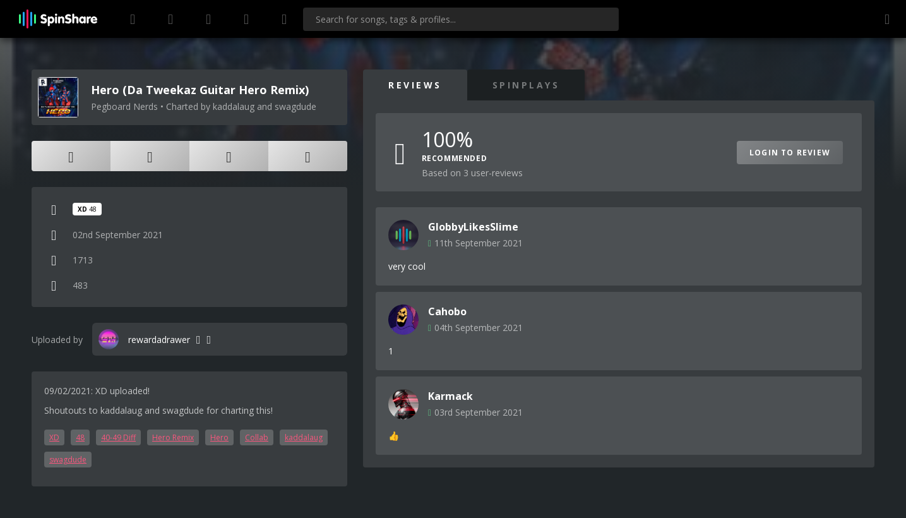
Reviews (415, 85)
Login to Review (789, 152)
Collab (256, 437)
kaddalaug (304, 437)
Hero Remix (173, 437)
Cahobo (447, 311)
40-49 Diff (118, 437)
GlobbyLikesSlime (473, 227)
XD (54, 437)
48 (80, 437)
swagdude (67, 459)
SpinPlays (526, 85)
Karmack (450, 396)
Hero (219, 437)
